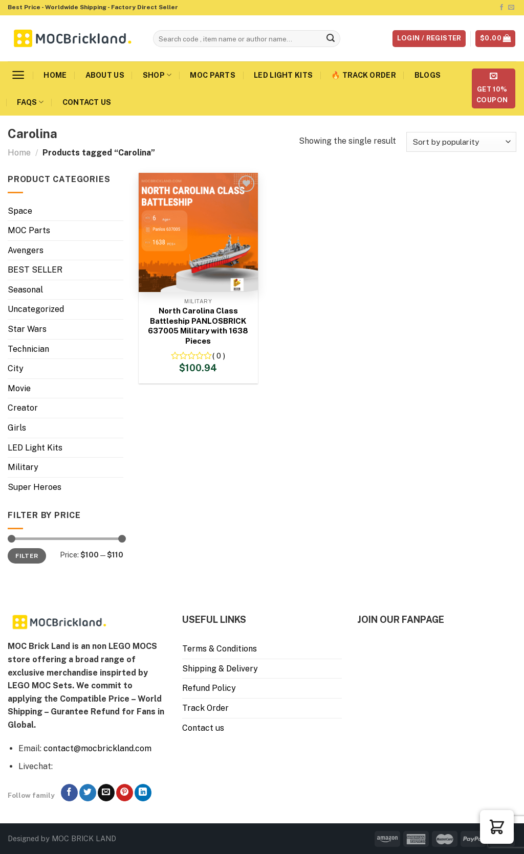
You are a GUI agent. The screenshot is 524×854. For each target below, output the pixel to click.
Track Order (205, 708)
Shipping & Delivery (220, 668)
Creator (23, 408)
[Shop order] (461, 142)
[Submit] (330, 39)
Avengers (25, 250)
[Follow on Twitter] (87, 792)
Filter (26, 555)
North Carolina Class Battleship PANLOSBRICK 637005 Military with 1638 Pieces (198, 325)
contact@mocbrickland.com (97, 748)
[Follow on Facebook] (501, 7)
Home (55, 75)
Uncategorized (36, 309)
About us (104, 75)
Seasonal (25, 290)
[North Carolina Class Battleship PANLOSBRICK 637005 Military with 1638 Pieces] (198, 232)
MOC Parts (212, 75)
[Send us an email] (511, 7)
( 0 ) (218, 355)
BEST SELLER (35, 270)
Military (23, 467)
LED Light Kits (283, 75)
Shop (157, 75)
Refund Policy (209, 688)
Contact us (87, 102)
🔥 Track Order (363, 75)
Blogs (427, 75)
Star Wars (27, 329)
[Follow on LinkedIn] (143, 792)
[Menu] (18, 74)
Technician (28, 349)
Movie (19, 388)
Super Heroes (34, 487)
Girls (17, 428)
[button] (497, 827)
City (16, 368)
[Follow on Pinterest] (124, 792)
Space (20, 211)
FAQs (30, 102)
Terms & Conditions (219, 649)
